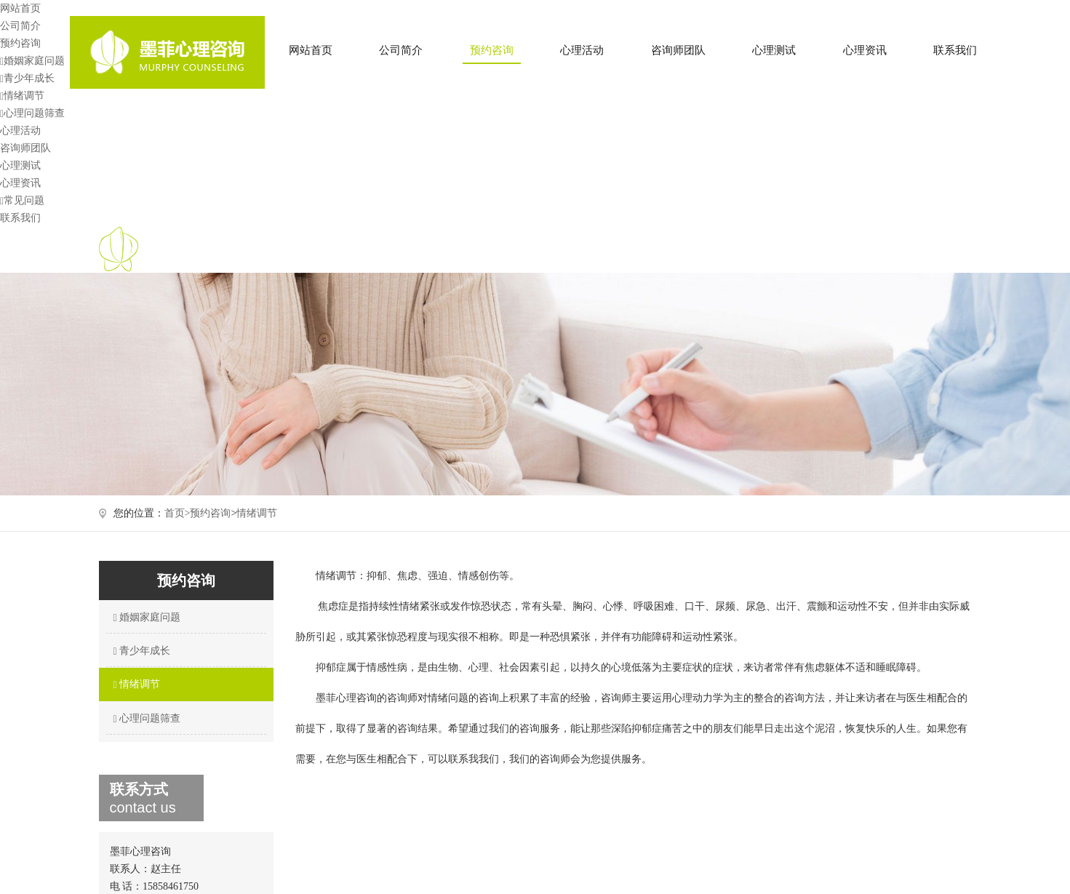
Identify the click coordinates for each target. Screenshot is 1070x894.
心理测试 (774, 50)
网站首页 (310, 50)
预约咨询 (492, 50)
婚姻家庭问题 (32, 60)
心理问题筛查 (32, 113)
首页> (177, 513)
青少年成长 (27, 78)
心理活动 (582, 50)
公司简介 (401, 50)
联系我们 (955, 50)
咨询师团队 (678, 50)
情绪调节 (22, 95)
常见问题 (22, 200)
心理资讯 (865, 50)
